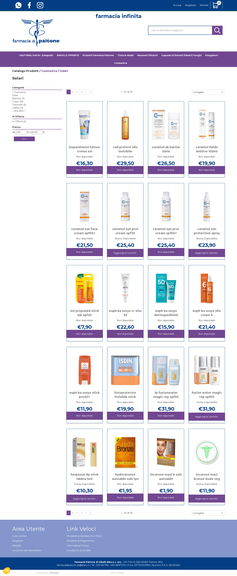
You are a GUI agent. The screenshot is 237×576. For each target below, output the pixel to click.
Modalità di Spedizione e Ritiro (84, 535)
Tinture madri (125, 55)
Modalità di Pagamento (80, 540)
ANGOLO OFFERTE (68, 55)
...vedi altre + (19, 110)
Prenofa (54, 573)
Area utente (19, 535)
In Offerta (19, 121)
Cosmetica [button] (120, 63)
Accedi (177, 5)
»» (90, 92)
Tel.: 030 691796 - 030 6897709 (108, 565)
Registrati (190, 5)
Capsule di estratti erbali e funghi (181, 55)
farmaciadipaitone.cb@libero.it (73, 565)
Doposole (19, 104)
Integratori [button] (211, 55)
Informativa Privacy (78, 545)
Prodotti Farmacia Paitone (98, 55)
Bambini (18, 98)
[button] (208, 92)
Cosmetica (49, 71)
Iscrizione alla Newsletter (27, 550)
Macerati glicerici (147, 55)
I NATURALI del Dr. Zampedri (36, 55)
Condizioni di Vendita (79, 550)
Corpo (17, 101)
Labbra (17, 107)
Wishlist (204, 5)
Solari (15, 95)
